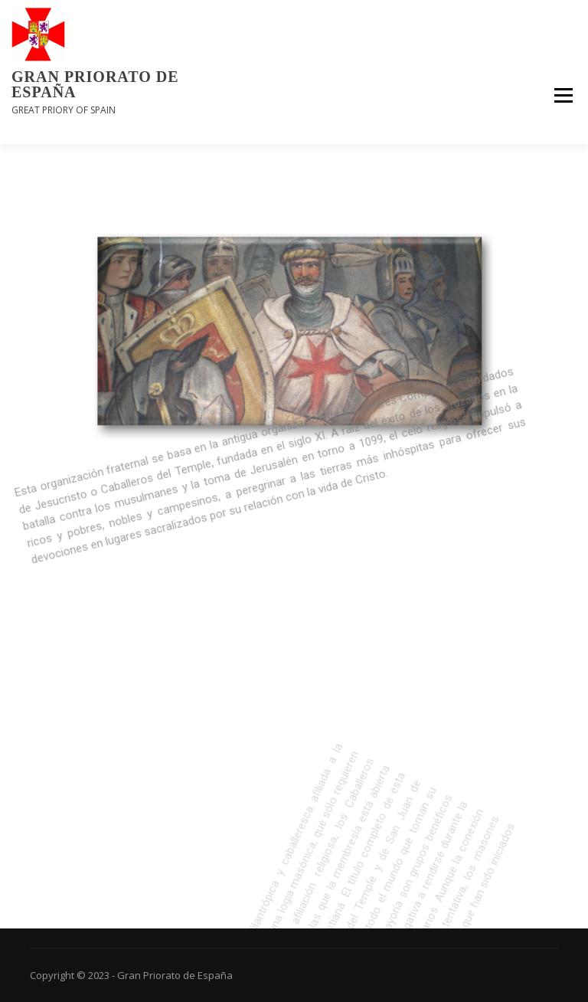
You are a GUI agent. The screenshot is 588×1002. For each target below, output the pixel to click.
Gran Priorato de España (95, 84)
